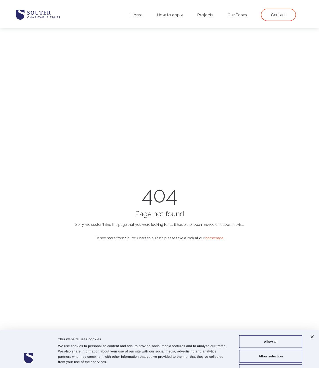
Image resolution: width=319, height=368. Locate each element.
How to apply (170, 14)
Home (136, 14)
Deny (271, 339)
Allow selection (271, 324)
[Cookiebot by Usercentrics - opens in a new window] (28, 359)
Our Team (237, 14)
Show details (232, 359)
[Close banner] (312, 305)
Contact (278, 14)
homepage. (214, 238)
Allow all (271, 310)
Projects (205, 14)
